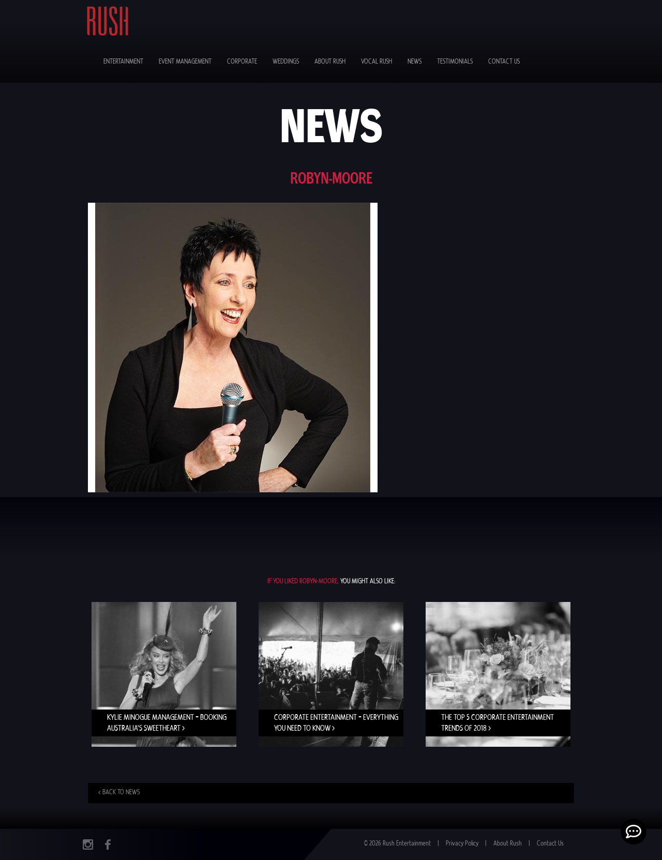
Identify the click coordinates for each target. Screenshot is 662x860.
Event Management (185, 61)
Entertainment (123, 61)
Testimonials (455, 61)
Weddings (286, 61)
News (415, 61)
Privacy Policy (462, 843)
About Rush (329, 61)
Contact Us (504, 61)
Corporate (242, 61)
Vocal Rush (376, 61)
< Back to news (119, 792)
